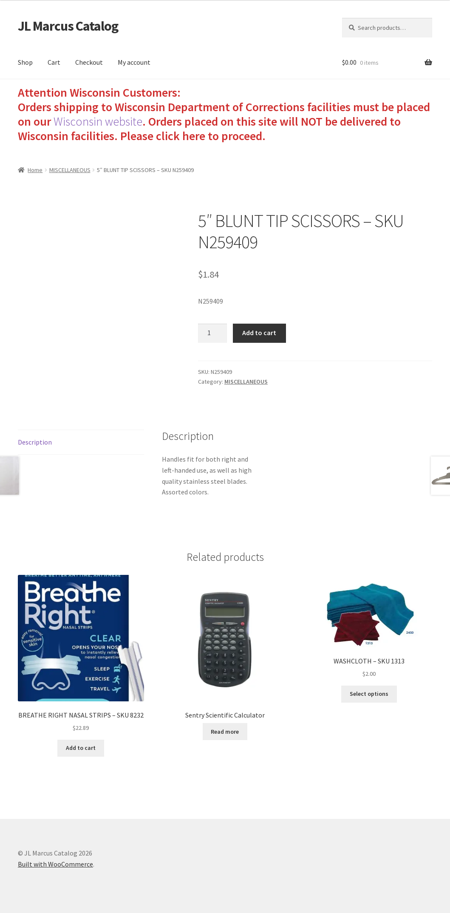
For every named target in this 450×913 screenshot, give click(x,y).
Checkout (89, 62)
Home (35, 170)
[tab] (81, 442)
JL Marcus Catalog (68, 25)
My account (134, 62)
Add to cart (259, 332)
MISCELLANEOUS (70, 170)
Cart (54, 62)
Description (35, 442)
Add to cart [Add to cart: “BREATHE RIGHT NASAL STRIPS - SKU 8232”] (81, 748)
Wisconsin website (98, 121)
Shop (25, 62)
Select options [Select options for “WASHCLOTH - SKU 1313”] (369, 694)
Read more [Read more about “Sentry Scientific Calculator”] (225, 731)
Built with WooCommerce (55, 864)
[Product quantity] (212, 333)
